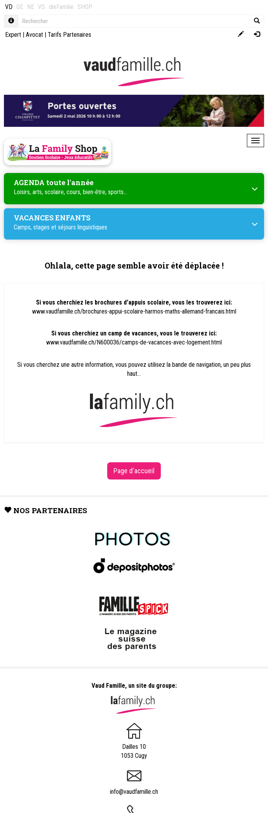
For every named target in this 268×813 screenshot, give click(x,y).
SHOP (84, 7)
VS (41, 7)
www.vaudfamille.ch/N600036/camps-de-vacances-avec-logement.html (134, 342)
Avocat (34, 34)
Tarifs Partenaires (69, 34)
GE (19, 7)
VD (9, 7)
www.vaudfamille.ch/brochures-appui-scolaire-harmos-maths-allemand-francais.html (134, 311)
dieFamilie (61, 7)
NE (30, 7)
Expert (13, 34)
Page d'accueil (134, 471)
